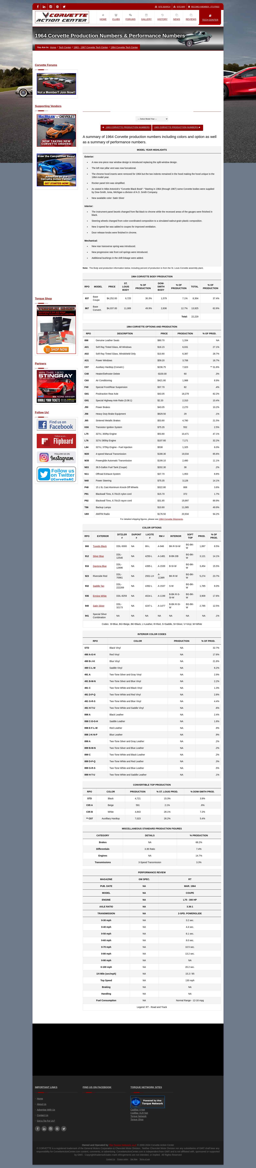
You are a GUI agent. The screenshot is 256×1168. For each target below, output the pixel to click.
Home (53, 47)
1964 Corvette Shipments (171, 519)
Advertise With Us (46, 1109)
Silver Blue (98, 556)
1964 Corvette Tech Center (124, 47)
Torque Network (138, 1116)
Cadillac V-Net (137, 1109)
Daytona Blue (100, 566)
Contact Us (42, 1115)
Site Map (179, 7)
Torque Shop (136, 1119)
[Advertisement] (56, 245)
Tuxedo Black (100, 546)
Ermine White (100, 596)
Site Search (162, 7)
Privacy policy (122, 1159)
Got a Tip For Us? (46, 1120)
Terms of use (145, 1159)
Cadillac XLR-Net (139, 1113)
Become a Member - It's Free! (203, 7)
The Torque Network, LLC (122, 1145)
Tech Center (65, 47)
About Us (41, 1104)
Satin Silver (98, 606)
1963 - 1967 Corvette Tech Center (91, 47)
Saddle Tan (98, 586)
